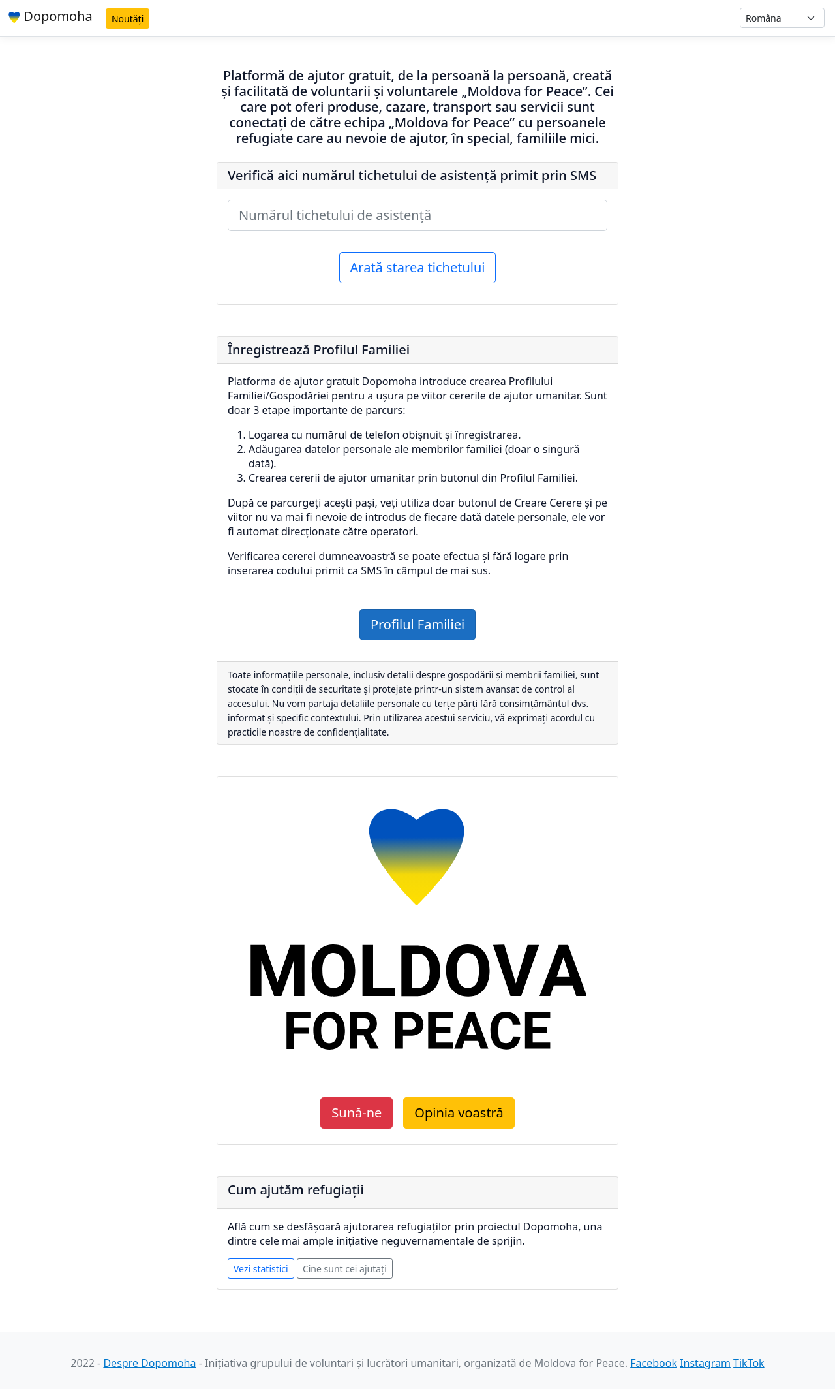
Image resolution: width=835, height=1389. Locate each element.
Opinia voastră (458, 1112)
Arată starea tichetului (417, 267)
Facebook (653, 1363)
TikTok (749, 1363)
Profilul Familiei (417, 624)
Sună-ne (356, 1112)
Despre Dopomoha (149, 1363)
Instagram (705, 1363)
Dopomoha (50, 16)
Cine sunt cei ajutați (345, 1268)
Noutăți (128, 18)
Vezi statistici (261, 1268)
